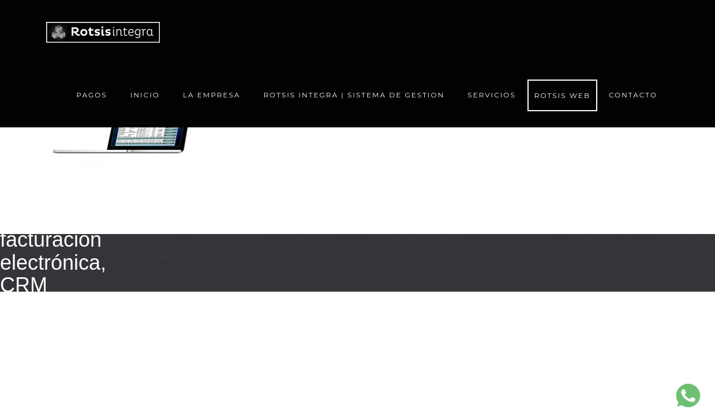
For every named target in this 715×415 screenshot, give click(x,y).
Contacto (633, 94)
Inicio (145, 94)
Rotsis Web (562, 95)
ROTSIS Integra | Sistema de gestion (353, 94)
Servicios (491, 98)
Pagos (91, 94)
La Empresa (212, 94)
